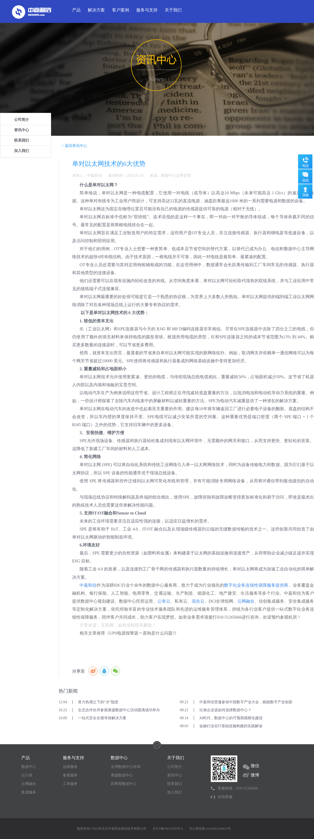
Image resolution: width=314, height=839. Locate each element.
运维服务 (70, 767)
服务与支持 (147, 10)
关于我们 (173, 10)
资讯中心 (21, 130)
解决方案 (96, 10)
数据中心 (28, 767)
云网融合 (28, 784)
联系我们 (21, 140)
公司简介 (21, 120)
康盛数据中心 (122, 775)
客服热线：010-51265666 (238, 788)
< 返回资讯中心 (74, 146)
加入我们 (21, 151)
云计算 (26, 775)
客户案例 (120, 10)
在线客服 (225, 797)
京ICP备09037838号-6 (168, 828)
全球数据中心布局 (126, 767)
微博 (255, 775)
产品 (76, 10)
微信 (255, 765)
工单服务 (70, 784)
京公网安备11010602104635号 (210, 828)
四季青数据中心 (124, 784)
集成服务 (28, 792)
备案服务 (70, 775)
